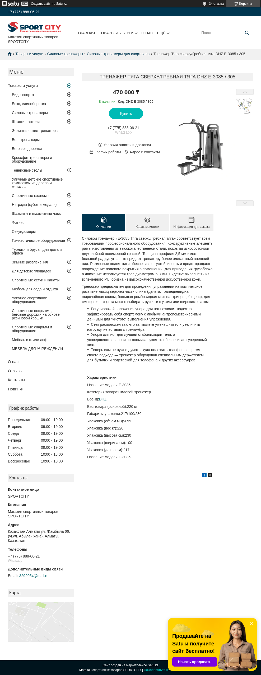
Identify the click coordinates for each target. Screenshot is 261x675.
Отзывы (15, 371)
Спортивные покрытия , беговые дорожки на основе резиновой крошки (36, 314)
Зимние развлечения (30, 262)
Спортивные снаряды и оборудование (32, 329)
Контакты (16, 379)
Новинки (16, 389)
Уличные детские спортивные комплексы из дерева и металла (37, 183)
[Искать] (247, 33)
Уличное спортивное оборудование (29, 300)
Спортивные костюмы (30, 195)
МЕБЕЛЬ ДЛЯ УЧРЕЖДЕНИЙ (37, 349)
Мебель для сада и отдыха (35, 289)
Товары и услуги (116, 33)
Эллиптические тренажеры (35, 131)
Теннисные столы (27, 170)
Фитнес (18, 222)
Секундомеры (24, 231)
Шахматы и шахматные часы (37, 213)
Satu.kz (153, 665)
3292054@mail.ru (34, 576)
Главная (86, 33)
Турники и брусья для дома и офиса (37, 251)
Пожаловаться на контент (163, 670)
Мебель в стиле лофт (30, 340)
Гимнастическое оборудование (38, 240)
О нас (147, 33)
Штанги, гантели (26, 122)
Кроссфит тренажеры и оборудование (32, 159)
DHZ (103, 399)
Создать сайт (40, 4)
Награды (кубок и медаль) (34, 204)
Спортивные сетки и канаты (35, 280)
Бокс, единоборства (29, 104)
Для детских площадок (31, 271)
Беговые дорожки (27, 149)
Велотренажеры (26, 140)
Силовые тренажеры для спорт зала (118, 54)
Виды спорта (23, 95)
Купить (126, 113)
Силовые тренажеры (65, 54)
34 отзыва (216, 4)
